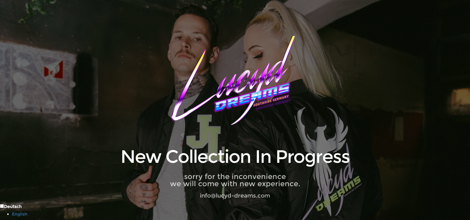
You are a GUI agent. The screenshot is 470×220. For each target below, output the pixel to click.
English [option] (19, 214)
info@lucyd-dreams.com (235, 195)
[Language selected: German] (235, 210)
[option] (241, 214)
